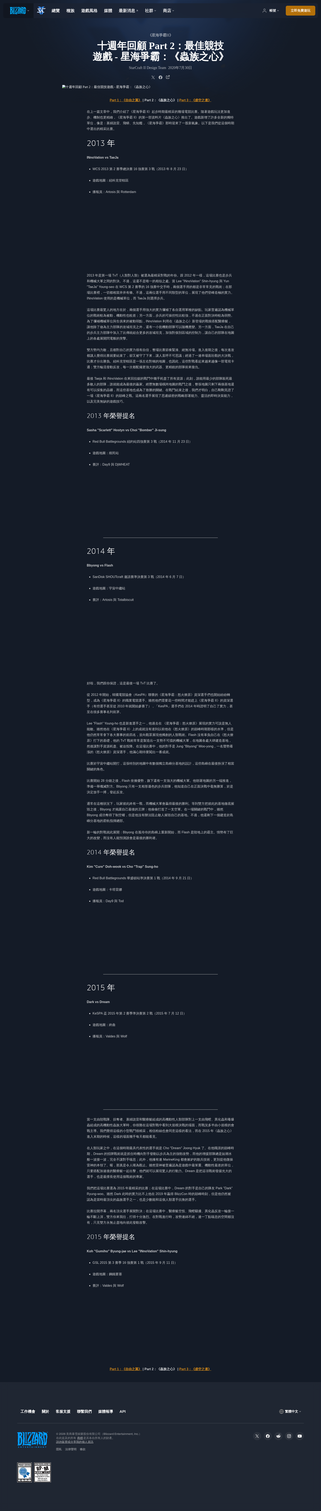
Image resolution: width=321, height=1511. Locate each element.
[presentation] (18, 10)
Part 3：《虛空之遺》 (195, 100)
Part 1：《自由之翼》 (126, 100)
